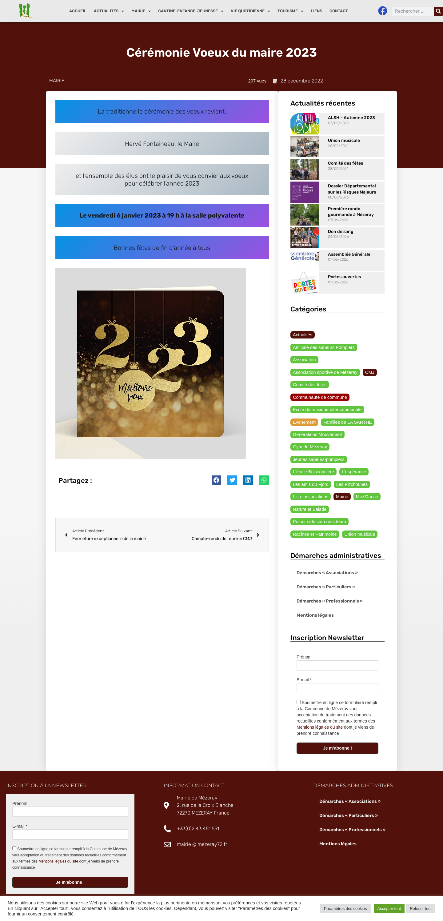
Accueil (77, 11)
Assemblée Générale (349, 254)
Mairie (141, 11)
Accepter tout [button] (389, 908)
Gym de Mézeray (309, 436)
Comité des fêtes (345, 163)
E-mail (304, 671)
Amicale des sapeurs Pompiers (349, 335)
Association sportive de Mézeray (324, 360)
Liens (316, 11)
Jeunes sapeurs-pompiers (317, 449)
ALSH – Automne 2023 (351, 118)
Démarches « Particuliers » (325, 578)
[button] (217, 482)
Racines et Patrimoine (314, 525)
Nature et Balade (309, 499)
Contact (338, 11)
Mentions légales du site (320, 718)
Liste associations (310, 487)
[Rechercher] (438, 11)
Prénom (304, 648)
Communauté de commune (319, 385)
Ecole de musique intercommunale (326, 398)
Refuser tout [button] (421, 908)
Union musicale (344, 140)
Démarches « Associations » (326, 564)
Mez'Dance (365, 487)
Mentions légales (314, 606)
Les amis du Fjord (310, 474)
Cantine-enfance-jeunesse (190, 11)
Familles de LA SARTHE (345, 411)
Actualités (109, 11)
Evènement (304, 411)
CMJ (367, 360)
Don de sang (340, 231)
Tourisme (290, 11)
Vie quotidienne (250, 11)
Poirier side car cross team (318, 512)
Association (304, 347)
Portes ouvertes (344, 277)
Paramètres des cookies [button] (345, 908)
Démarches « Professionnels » (329, 592)
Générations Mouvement (316, 423)
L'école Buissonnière (313, 461)
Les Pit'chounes (350, 474)
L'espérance (352, 461)
